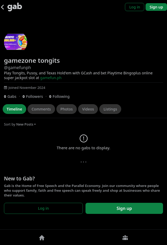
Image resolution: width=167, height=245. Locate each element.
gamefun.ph (51, 77)
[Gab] (14, 7)
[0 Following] (61, 96)
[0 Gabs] (13, 96)
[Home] (42, 237)
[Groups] (125, 237)
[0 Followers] (35, 96)
